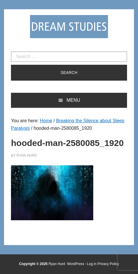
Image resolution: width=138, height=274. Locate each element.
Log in (91, 264)
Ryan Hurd (57, 264)
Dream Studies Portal (69, 26)
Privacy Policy (108, 264)
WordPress (75, 264)
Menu (73, 100)
